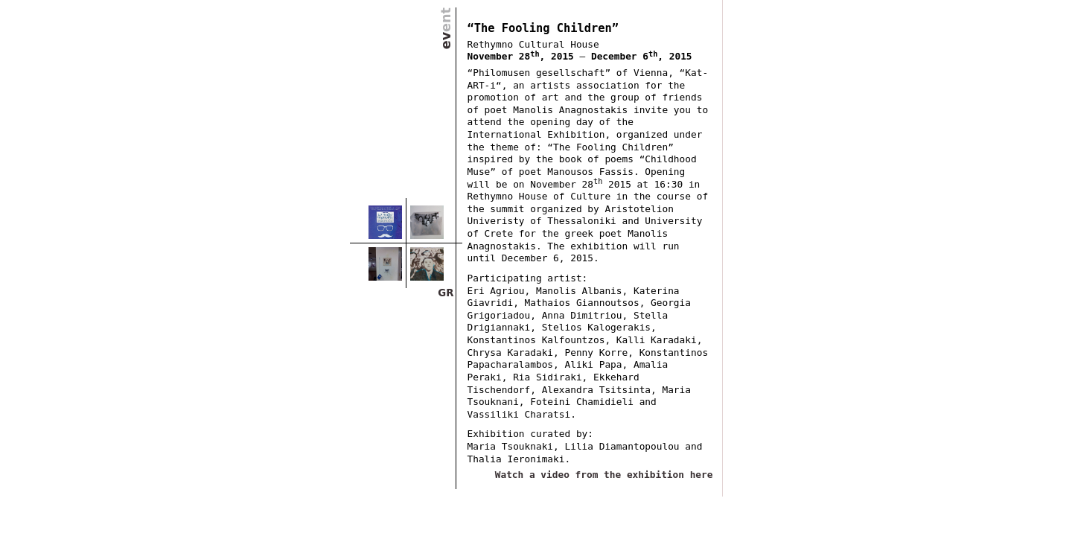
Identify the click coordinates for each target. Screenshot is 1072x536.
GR (445, 293)
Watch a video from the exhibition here (604, 474)
